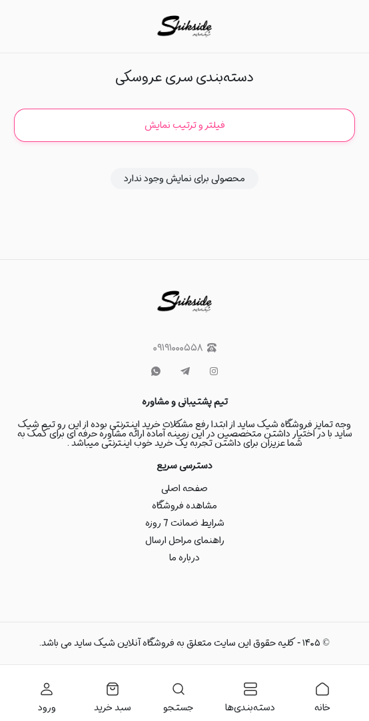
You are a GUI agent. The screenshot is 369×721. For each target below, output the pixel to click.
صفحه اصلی (184, 488)
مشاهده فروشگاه (184, 506)
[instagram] (214, 371)
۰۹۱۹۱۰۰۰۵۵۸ (184, 348)
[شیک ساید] (184, 26)
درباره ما (184, 558)
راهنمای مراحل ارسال (184, 540)
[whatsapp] (156, 371)
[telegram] (185, 371)
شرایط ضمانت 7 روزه (184, 523)
